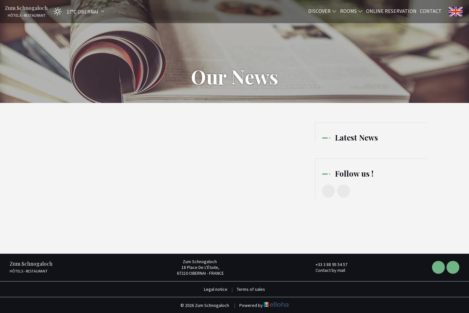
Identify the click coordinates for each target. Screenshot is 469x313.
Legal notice (215, 289)
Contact (431, 10)
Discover (322, 10)
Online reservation (391, 10)
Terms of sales (251, 289)
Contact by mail (326, 270)
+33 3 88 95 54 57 (327, 264)
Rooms (351, 10)
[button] (77, 11)
